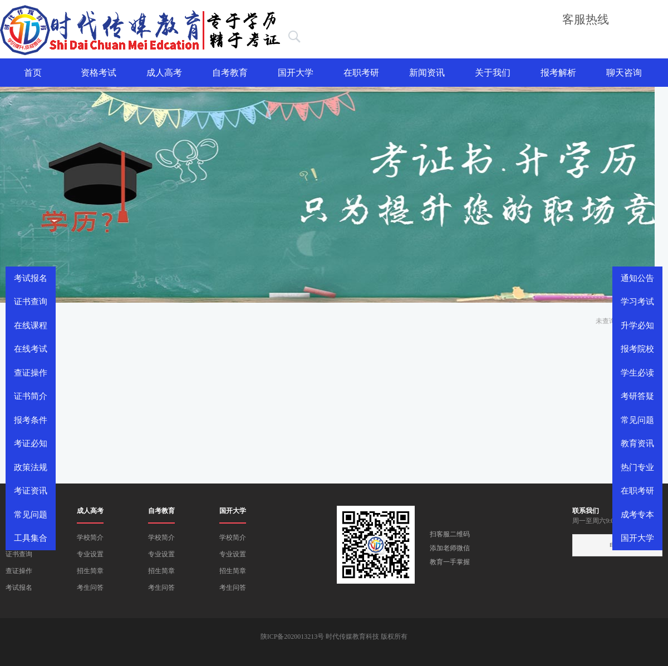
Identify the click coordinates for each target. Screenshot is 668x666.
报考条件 (30, 420)
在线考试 (30, 348)
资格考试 (98, 72)
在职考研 (361, 72)
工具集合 (30, 538)
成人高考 (164, 72)
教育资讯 (637, 443)
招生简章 (90, 571)
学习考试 (637, 301)
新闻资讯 (427, 72)
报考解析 (558, 72)
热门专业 (637, 467)
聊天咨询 (624, 72)
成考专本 (637, 514)
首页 (33, 72)
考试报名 (19, 587)
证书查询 (19, 554)
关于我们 (492, 72)
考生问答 (90, 587)
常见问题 (637, 420)
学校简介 (90, 537)
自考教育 (230, 72)
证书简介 (30, 396)
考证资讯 (30, 490)
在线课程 (30, 325)
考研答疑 (637, 396)
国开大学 (295, 72)
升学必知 (637, 325)
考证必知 (30, 443)
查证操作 (19, 571)
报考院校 (637, 348)
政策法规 (30, 467)
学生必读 (637, 372)
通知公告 (637, 278)
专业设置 (90, 554)
